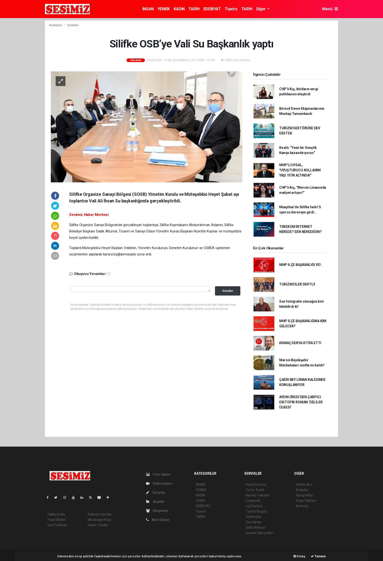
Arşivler (155, 502)
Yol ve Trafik (255, 490)
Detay (299, 556)
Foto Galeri (158, 474)
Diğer (261, 9)
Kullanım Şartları (100, 514)
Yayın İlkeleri (56, 520)
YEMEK (164, 9)
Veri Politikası (57, 525)
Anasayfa (56, 25)
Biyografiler (304, 495)
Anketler (302, 490)
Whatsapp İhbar (99, 520)
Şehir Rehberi (256, 527)
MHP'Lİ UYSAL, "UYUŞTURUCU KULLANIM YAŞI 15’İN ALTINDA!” (300, 170)
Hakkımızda (56, 514)
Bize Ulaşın (157, 520)
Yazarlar (155, 493)
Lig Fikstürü (254, 506)
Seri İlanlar (254, 522)
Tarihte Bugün (256, 511)
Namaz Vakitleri (257, 495)
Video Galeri (159, 483)
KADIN (179, 9)
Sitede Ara (304, 484)
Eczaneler (253, 501)
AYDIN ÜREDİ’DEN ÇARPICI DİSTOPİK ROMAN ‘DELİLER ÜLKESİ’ (301, 402)
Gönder (227, 291)
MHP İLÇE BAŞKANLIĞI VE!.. (300, 265)
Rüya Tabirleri (306, 501)
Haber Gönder (98, 525)
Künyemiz (157, 511)
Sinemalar (253, 517)
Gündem (73, 25)
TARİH (194, 9)
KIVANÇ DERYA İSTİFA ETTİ (300, 343)
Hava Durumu (256, 484)
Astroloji (302, 506)
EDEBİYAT (212, 9)
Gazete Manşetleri (259, 533)
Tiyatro (231, 9)
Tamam (318, 556)
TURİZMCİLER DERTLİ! (297, 284)
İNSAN (148, 9)
